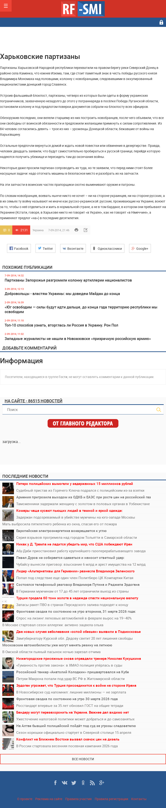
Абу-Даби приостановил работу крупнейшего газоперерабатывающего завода (81, 551)
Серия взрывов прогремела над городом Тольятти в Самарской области (76, 537)
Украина (38, 230)
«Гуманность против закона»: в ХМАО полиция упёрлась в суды (69, 665)
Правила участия (78, 799)
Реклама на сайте (48, 799)
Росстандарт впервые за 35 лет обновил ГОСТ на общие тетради (69, 705)
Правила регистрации (111, 799)
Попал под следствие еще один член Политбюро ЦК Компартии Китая (74, 578)
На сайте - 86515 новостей (33, 401)
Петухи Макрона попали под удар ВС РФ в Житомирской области (70, 679)
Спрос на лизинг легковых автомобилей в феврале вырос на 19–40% (74, 618)
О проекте (24, 799)
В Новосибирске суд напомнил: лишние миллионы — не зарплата (71, 692)
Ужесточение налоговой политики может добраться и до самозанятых (75, 719)
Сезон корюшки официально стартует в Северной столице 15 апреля (73, 732)
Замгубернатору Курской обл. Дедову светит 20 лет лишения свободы (74, 638)
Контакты (138, 799)
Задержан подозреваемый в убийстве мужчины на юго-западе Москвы (75, 517)
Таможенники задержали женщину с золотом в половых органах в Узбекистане (83, 504)
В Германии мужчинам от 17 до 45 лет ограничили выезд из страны (72, 591)
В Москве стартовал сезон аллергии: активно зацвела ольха (52, 625)
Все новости (83, 759)
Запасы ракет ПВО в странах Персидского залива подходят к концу (72, 605)
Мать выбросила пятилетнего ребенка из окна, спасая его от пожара (59, 524)
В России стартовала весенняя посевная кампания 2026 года (67, 746)
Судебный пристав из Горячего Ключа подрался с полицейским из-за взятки (80, 490)
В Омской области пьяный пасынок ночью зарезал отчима (51, 652)
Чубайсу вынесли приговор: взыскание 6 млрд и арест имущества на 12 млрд (81, 564)
